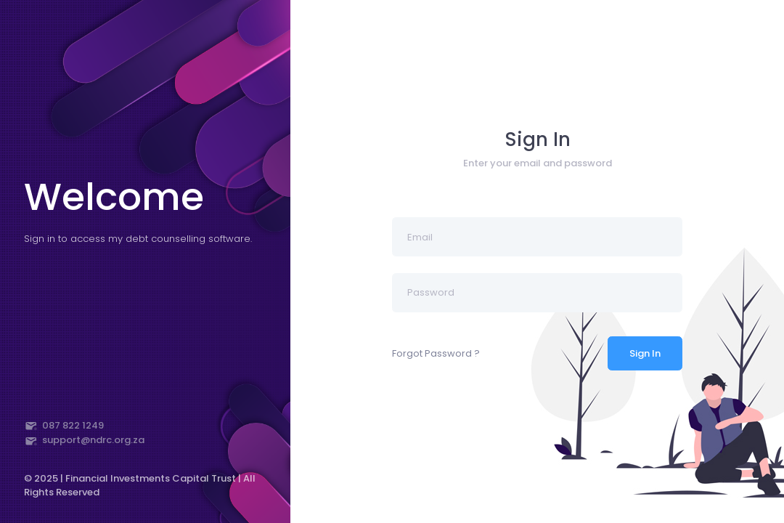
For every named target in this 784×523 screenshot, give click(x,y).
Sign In (645, 353)
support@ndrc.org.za (84, 440)
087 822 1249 (64, 425)
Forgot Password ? (436, 353)
